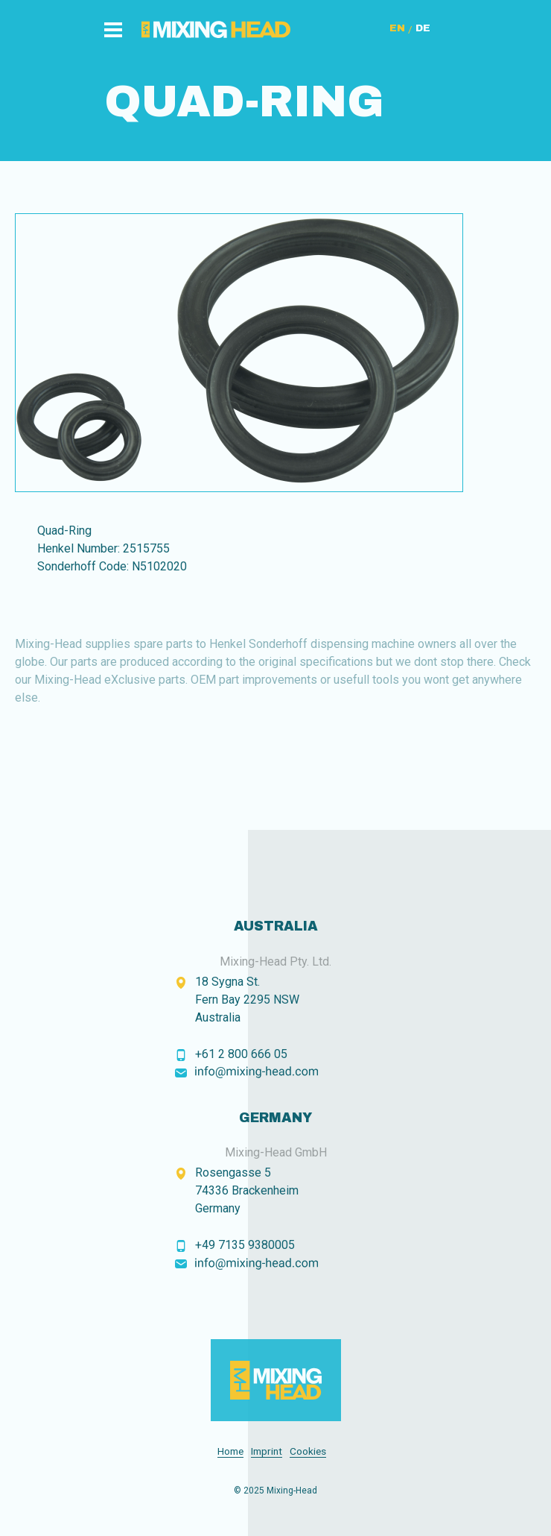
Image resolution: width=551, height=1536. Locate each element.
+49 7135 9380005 (245, 1245)
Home (230, 1451)
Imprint (266, 1451)
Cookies (308, 1451)
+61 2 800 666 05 (241, 1054)
